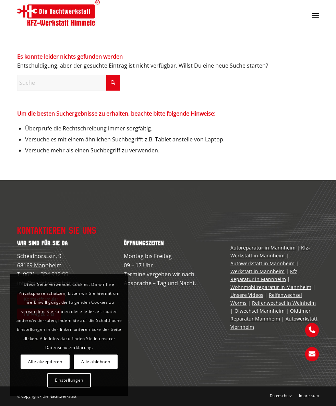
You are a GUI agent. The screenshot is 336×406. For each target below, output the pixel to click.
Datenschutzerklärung (68, 347)
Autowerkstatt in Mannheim (262, 263)
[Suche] (68, 83)
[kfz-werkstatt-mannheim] (58, 15)
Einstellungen (69, 380)
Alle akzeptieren (45, 361)
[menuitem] (315, 15)
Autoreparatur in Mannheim (263, 247)
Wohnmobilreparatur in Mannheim (270, 287)
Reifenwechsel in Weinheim (284, 303)
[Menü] (315, 15)
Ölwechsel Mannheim (260, 311)
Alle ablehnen (95, 361)
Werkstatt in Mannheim (257, 271)
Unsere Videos (246, 295)
